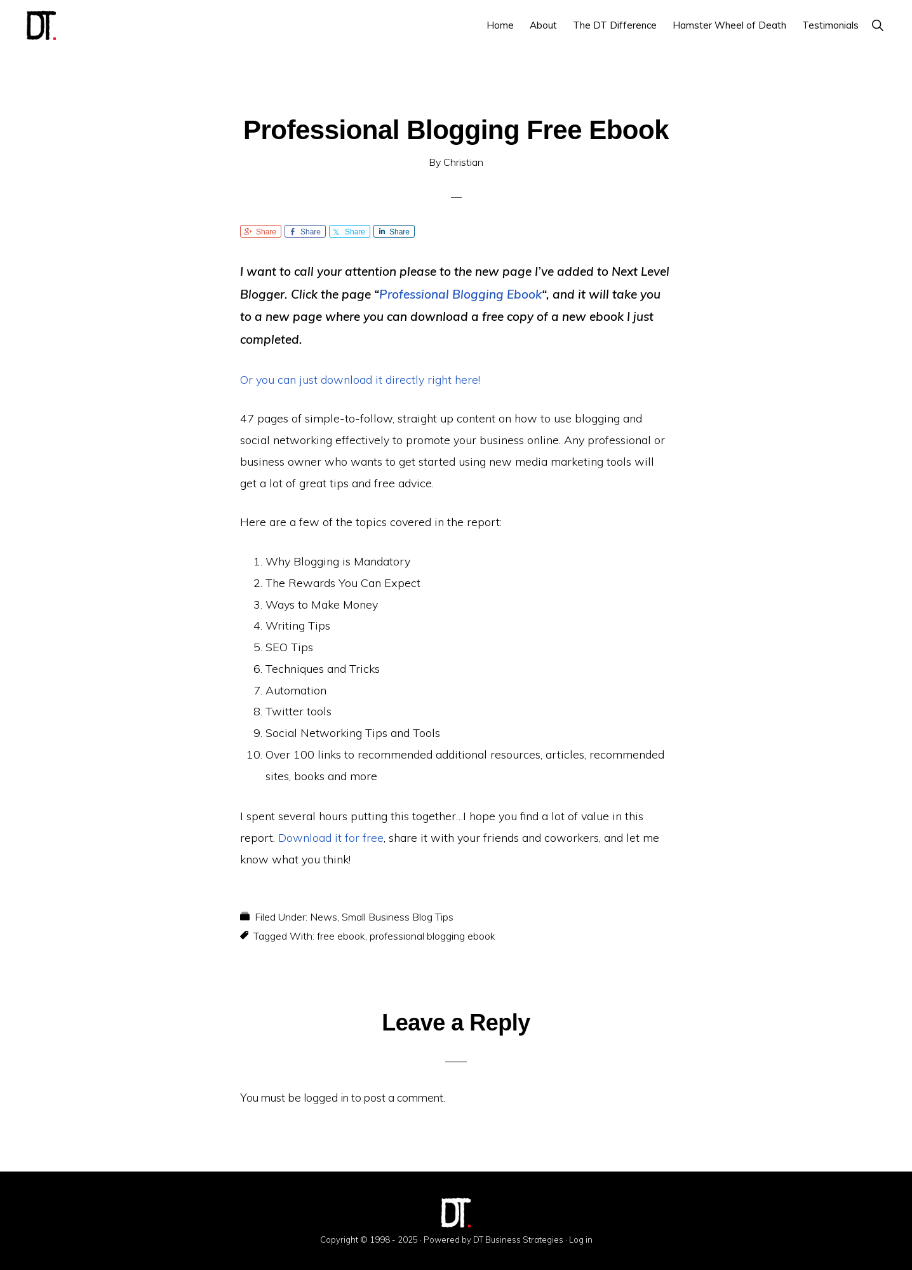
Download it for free (331, 837)
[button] (877, 25)
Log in (581, 1239)
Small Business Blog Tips (397, 916)
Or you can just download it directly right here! (360, 379)
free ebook (341, 935)
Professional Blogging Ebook (460, 294)
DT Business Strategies (518, 1239)
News (323, 916)
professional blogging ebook (432, 935)
